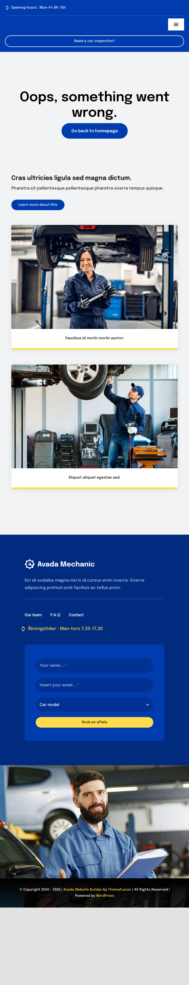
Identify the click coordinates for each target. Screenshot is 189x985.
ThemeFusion (119, 889)
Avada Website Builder (82, 889)
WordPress (105, 895)
